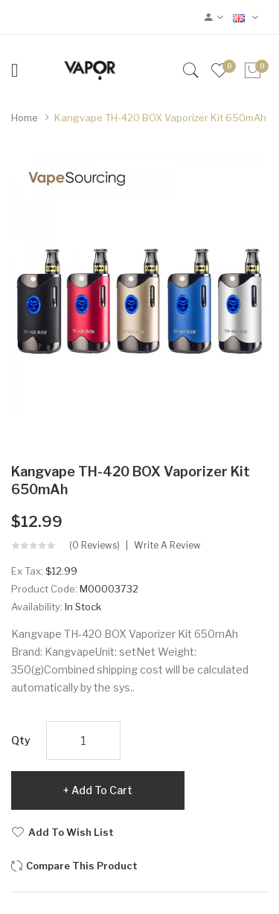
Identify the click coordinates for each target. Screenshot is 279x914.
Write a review (167, 545)
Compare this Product (82, 866)
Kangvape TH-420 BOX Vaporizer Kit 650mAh (160, 118)
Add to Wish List (71, 832)
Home (24, 118)
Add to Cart (101, 790)
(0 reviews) (94, 545)
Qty (21, 740)
